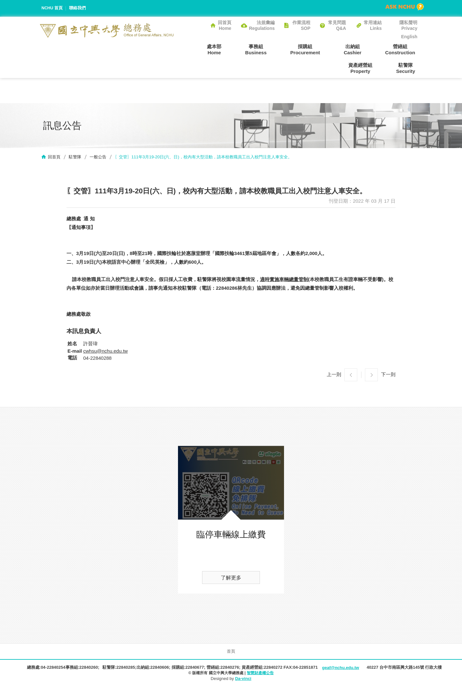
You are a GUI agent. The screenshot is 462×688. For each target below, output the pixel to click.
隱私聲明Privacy (408, 25)
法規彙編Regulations (262, 25)
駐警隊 (75, 157)
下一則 (388, 375)
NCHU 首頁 (52, 8)
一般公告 (98, 157)
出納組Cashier (316, 49)
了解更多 (231, 578)
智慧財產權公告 (260, 673)
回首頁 (54, 157)
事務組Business (228, 49)
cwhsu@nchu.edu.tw (105, 351)
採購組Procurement (273, 49)
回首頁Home (224, 25)
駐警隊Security (407, 68)
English (409, 36)
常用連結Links (373, 25)
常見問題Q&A (337, 25)
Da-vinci (243, 679)
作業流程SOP (301, 25)
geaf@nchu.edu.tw (340, 668)
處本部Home (190, 49)
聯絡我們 (77, 8)
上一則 (334, 375)
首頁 (231, 651)
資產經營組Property (405, 49)
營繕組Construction (359, 49)
